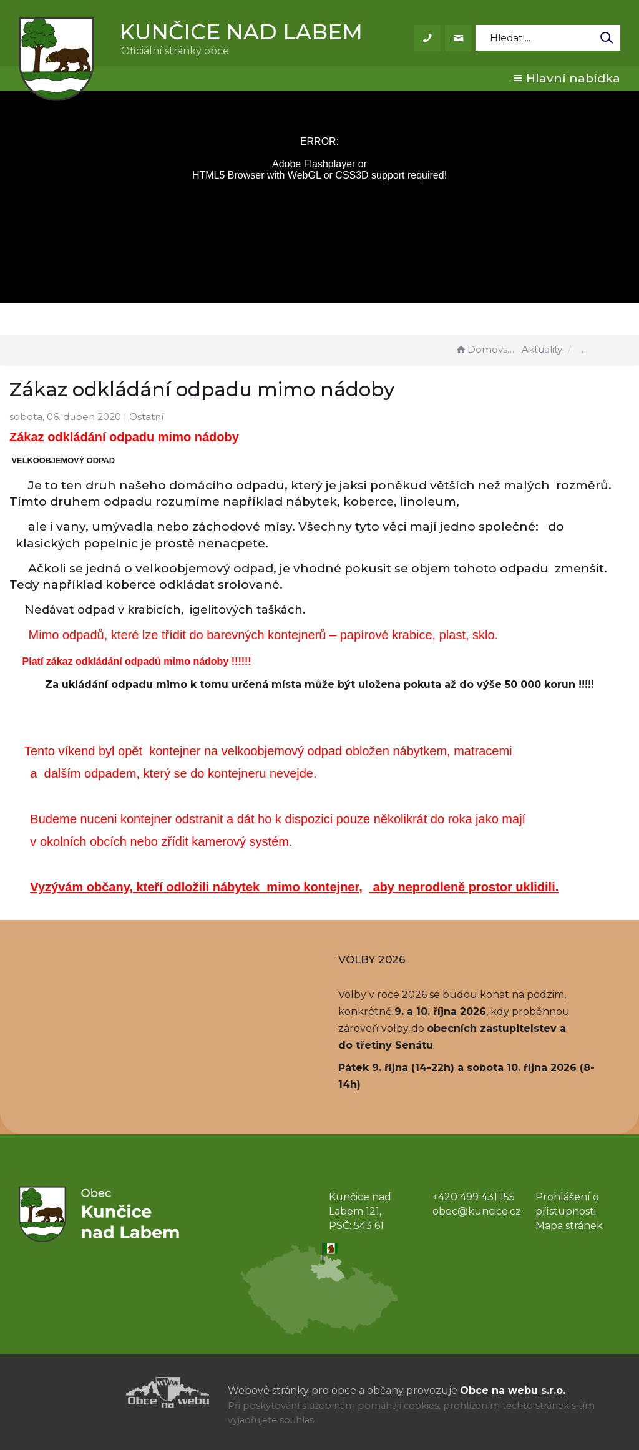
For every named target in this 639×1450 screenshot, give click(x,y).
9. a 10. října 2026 (440, 1011)
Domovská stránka (486, 349)
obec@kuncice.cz (476, 1211)
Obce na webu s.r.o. (512, 1390)
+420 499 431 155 (473, 1197)
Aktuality (542, 349)
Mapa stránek (569, 1226)
